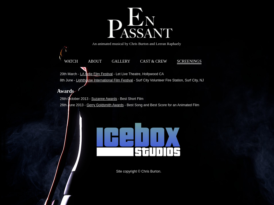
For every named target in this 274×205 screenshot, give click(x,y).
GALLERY (121, 61)
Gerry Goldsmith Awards (105, 105)
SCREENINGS (189, 61)
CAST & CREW (153, 61)
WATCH (71, 61)
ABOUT (95, 61)
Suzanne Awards (104, 99)
